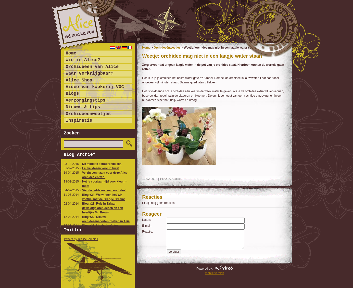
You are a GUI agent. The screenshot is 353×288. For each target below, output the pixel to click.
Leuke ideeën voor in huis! (100, 168)
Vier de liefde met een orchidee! (104, 190)
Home (146, 47)
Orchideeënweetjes (167, 47)
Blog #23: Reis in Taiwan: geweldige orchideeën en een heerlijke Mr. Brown (102, 208)
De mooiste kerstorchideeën (102, 164)
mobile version (214, 273)
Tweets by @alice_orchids (81, 239)
